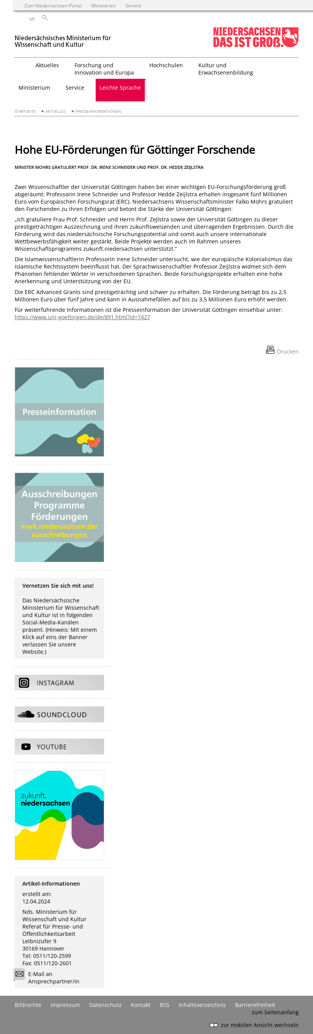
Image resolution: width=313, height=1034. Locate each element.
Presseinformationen (98, 111)
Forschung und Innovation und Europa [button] (104, 68)
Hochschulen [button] (166, 65)
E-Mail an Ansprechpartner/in (49, 977)
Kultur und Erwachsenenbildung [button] (225, 68)
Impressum (65, 1004)
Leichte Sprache (120, 87)
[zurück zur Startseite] (63, 38)
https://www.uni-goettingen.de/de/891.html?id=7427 (82, 317)
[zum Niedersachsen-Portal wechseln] (256, 45)
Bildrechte (28, 1004)
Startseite (25, 111)
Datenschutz (105, 1004)
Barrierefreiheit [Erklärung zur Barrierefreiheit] (255, 1004)
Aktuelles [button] (47, 65)
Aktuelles (56, 111)
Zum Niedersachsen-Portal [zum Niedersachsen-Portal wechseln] (53, 5)
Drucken (288, 351)
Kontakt (141, 1004)
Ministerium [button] (34, 87)
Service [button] (75, 87)
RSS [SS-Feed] (164, 1004)
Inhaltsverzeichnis (202, 1004)
